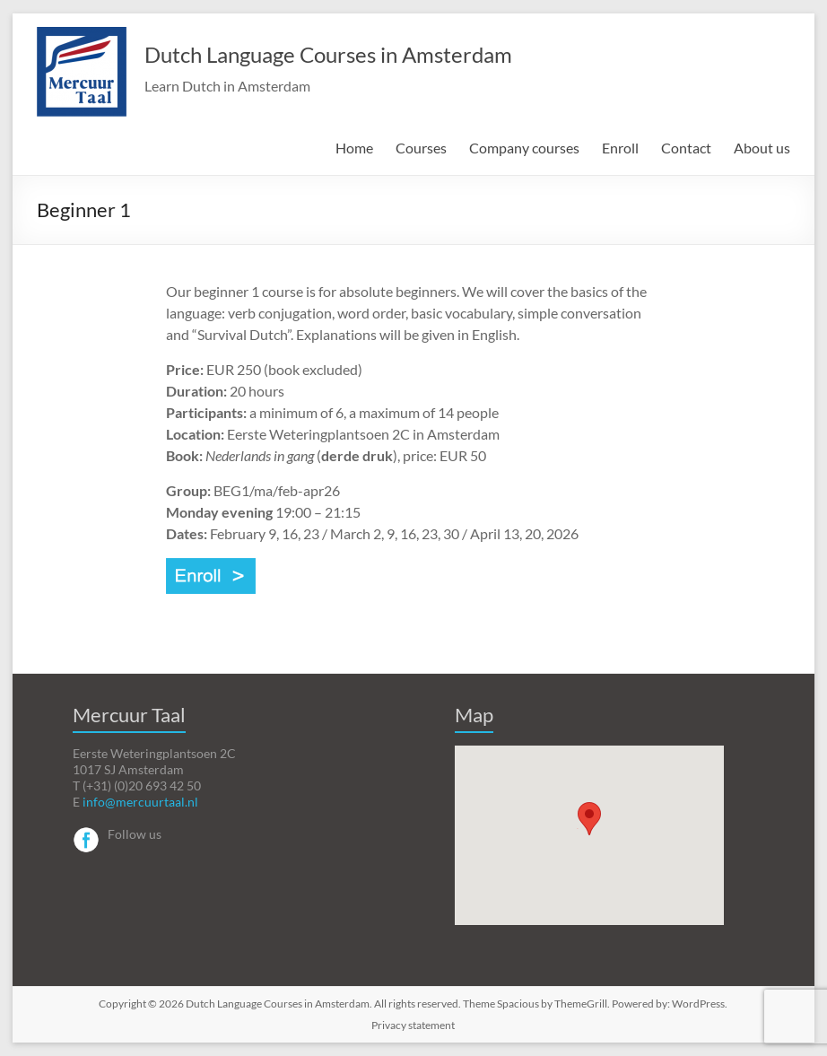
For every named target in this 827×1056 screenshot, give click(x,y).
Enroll (620, 147)
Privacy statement (413, 1025)
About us (762, 147)
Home (354, 147)
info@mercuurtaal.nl (140, 801)
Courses (421, 147)
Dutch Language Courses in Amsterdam (328, 54)
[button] (589, 818)
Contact (686, 147)
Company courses (524, 147)
